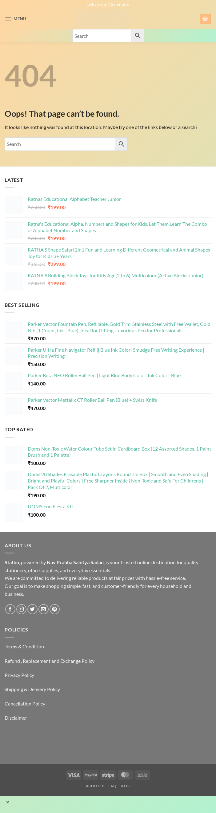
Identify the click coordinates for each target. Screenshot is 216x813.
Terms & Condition (24, 646)
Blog (124, 786)
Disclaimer (16, 718)
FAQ (112, 786)
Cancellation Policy (25, 703)
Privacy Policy (19, 675)
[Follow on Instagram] (21, 609)
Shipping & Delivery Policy (32, 689)
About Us (96, 786)
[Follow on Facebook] (10, 609)
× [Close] (7, 802)
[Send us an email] (43, 609)
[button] (15, 18)
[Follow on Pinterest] (55, 609)
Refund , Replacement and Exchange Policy (49, 661)
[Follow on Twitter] (32, 609)
